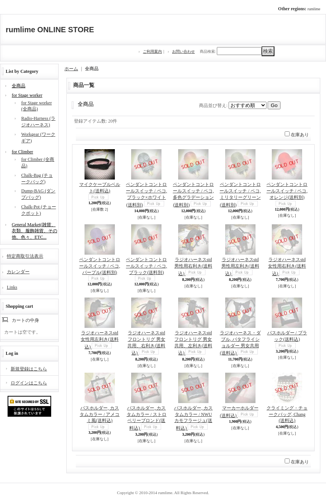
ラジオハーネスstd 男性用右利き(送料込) (193, 266)
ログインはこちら (29, 383)
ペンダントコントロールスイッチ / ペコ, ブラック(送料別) (146, 266)
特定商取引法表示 (25, 256)
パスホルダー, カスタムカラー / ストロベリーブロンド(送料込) (146, 418)
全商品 (18, 85)
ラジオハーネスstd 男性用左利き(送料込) (240, 266)
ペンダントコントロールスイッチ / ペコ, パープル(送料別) (99, 266)
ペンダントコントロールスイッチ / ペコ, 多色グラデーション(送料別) (193, 194)
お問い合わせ (183, 51)
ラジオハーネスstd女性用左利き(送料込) (100, 340)
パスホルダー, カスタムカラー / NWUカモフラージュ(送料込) (193, 418)
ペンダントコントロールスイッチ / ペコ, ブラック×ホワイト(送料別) (146, 194)
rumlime (313, 9)
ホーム (71, 68)
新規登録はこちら (29, 369)
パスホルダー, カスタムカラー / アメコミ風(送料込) (99, 414)
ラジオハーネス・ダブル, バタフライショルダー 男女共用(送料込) (240, 343)
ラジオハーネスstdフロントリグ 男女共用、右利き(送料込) (146, 343)
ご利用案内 (152, 51)
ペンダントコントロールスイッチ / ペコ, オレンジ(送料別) (286, 191)
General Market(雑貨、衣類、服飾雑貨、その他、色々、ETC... (34, 231)
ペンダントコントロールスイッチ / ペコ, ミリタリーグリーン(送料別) (239, 194)
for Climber (22, 151)
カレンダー (18, 271)
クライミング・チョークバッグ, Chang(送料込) (286, 414)
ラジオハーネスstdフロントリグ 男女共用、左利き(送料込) (193, 343)
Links (12, 287)
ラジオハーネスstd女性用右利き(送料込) (287, 266)
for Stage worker (27, 95)
